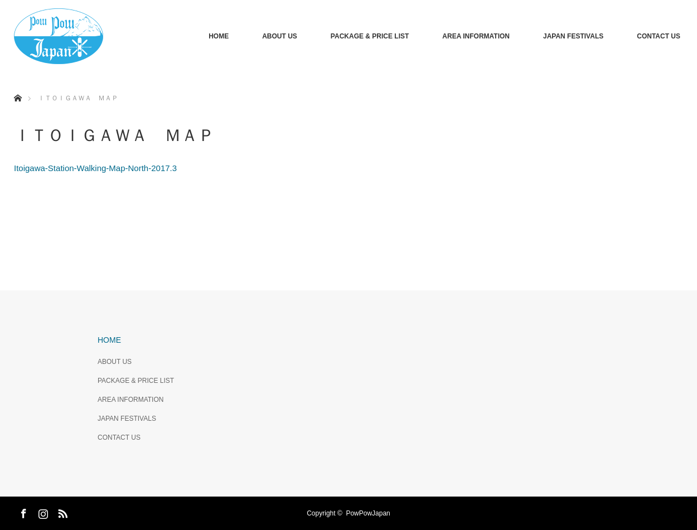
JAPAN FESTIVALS (573, 36)
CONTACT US (658, 36)
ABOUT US (279, 36)
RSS (61, 511)
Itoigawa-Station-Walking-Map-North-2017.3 (95, 168)
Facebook (22, 511)
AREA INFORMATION (476, 36)
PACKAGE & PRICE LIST (370, 36)
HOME (219, 36)
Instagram (41, 511)
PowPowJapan (368, 513)
